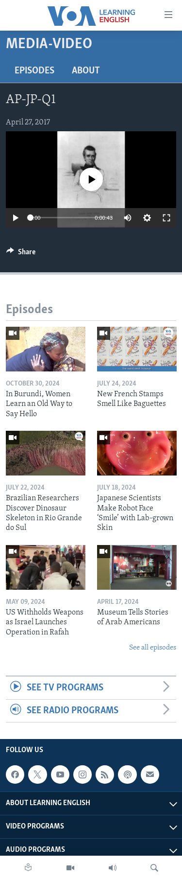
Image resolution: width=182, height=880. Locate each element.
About (86, 71)
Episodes (34, 71)
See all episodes (152, 647)
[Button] (20, 254)
